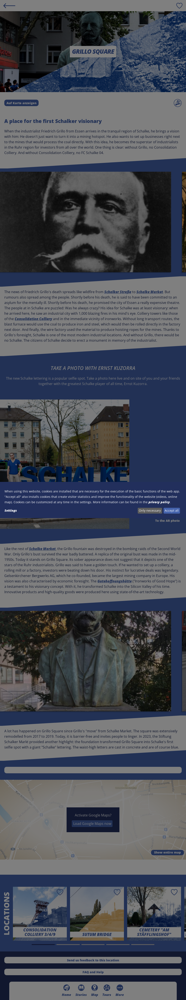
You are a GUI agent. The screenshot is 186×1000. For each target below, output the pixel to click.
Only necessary (150, 510)
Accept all (172, 510)
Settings (11, 510)
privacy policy (159, 502)
